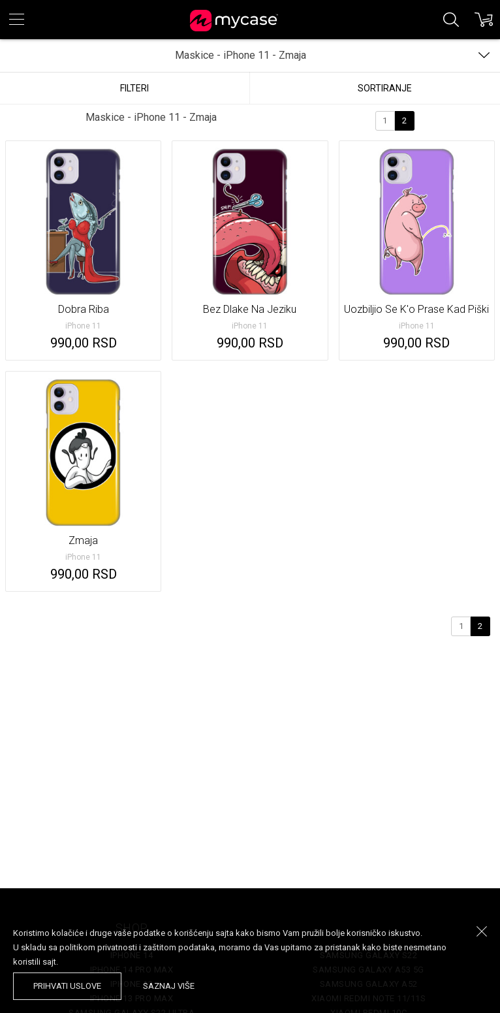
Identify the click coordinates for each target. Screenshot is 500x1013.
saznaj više (169, 986)
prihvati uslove (67, 986)
